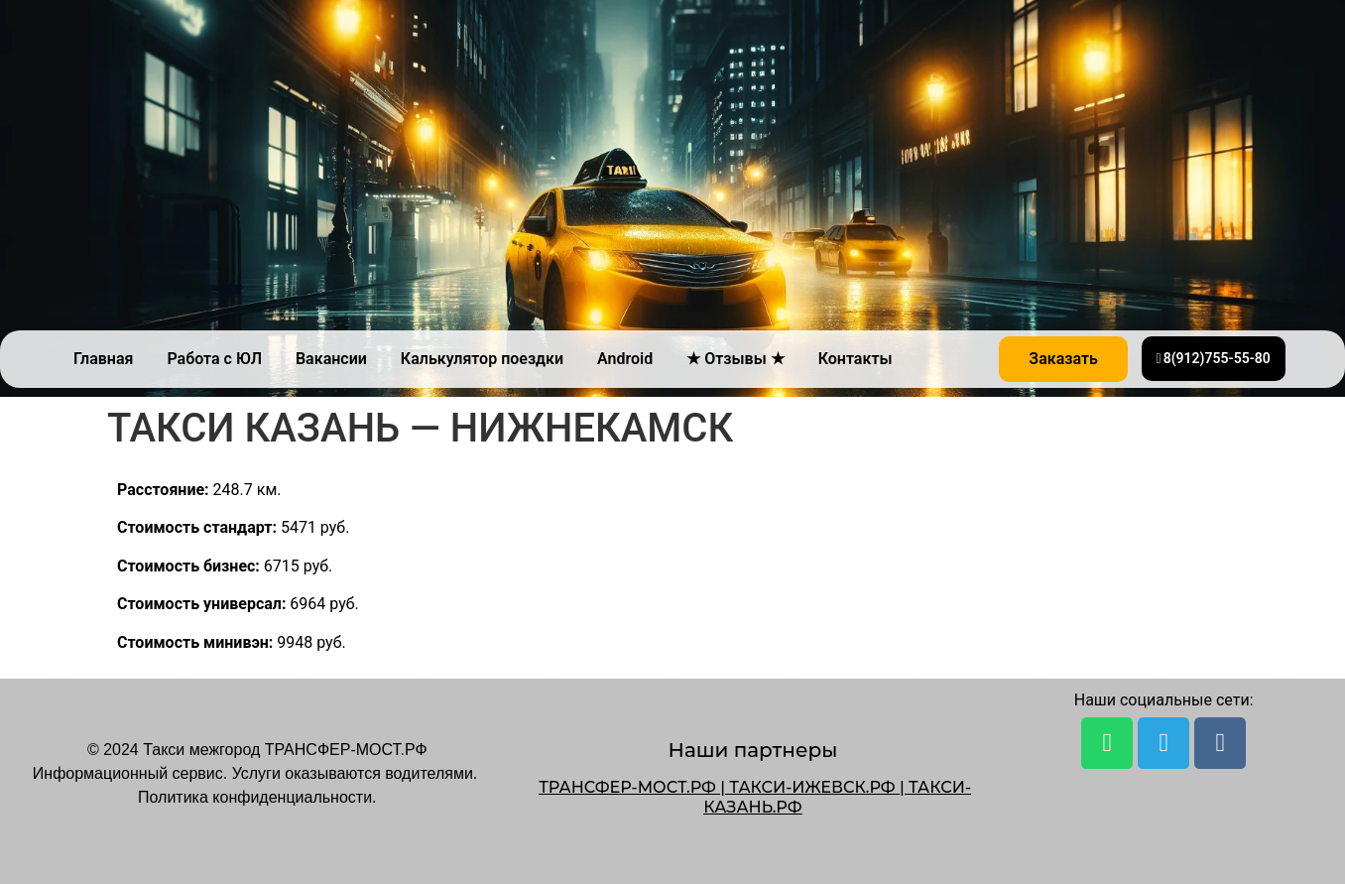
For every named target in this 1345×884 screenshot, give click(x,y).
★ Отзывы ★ (735, 358)
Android (625, 358)
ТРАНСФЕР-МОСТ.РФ (627, 787)
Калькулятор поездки (482, 358)
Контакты (855, 358)
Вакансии (331, 358)
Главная (103, 358)
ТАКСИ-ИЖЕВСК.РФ (812, 787)
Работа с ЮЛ (214, 358)
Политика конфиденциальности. (257, 797)
